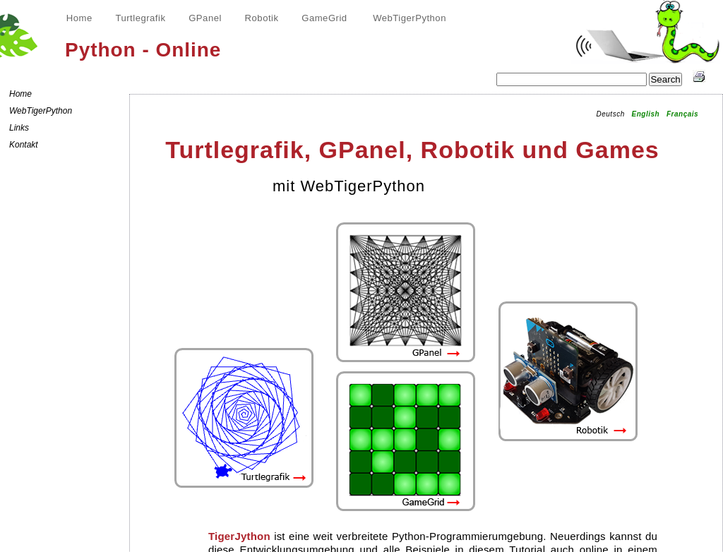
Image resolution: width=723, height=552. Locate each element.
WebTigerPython (409, 18)
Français (682, 114)
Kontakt (23, 145)
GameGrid (324, 18)
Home (79, 18)
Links (19, 128)
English (646, 114)
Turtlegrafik (140, 18)
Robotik (262, 18)
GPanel (205, 18)
